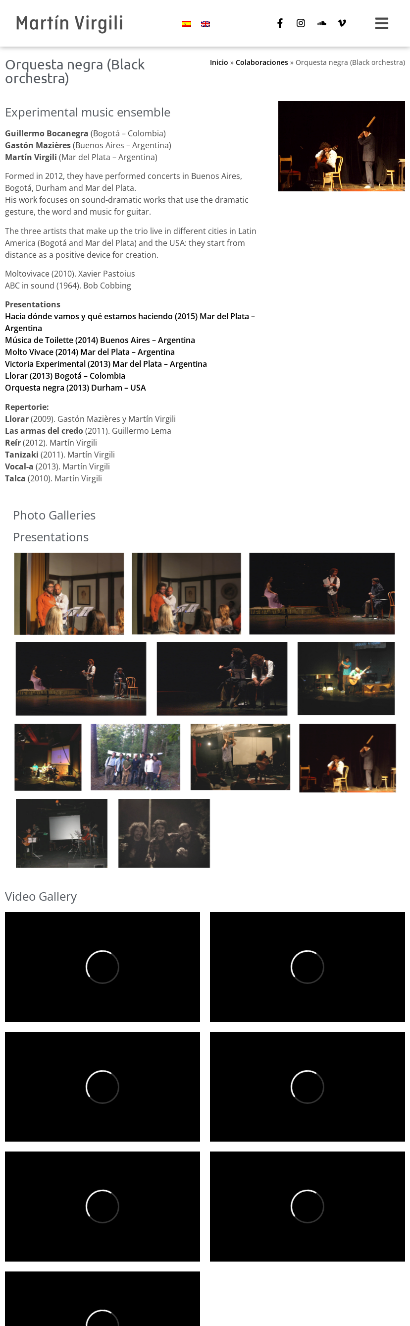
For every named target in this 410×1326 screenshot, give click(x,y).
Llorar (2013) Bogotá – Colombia (65, 375)
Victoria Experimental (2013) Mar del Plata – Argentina (106, 363)
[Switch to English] (205, 23)
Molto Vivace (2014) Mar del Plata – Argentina (90, 351)
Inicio (219, 62)
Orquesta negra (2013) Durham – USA (75, 387)
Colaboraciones (262, 62)
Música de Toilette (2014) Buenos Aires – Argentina (100, 340)
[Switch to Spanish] (186, 23)
